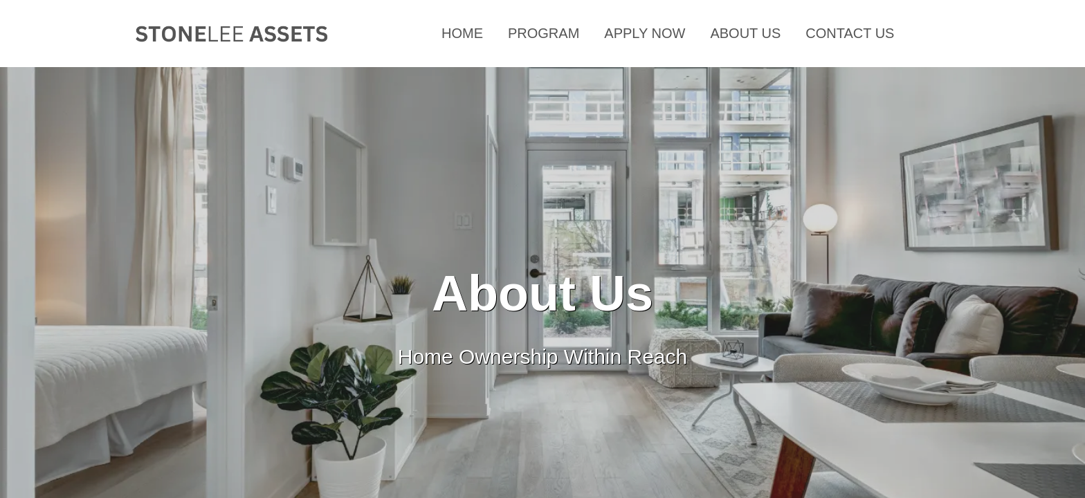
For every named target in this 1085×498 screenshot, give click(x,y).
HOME (462, 33)
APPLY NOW (644, 33)
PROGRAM (543, 33)
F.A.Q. (938, 33)
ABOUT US (745, 33)
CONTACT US (849, 33)
